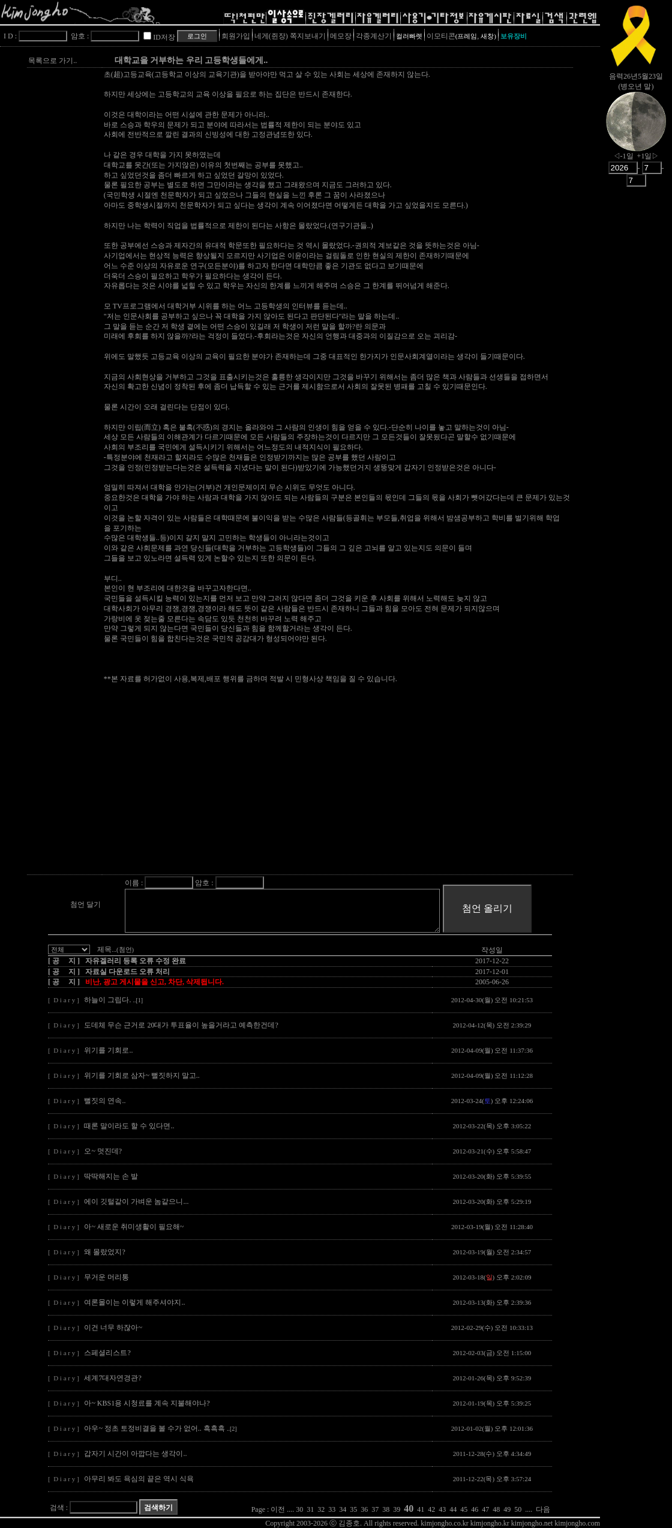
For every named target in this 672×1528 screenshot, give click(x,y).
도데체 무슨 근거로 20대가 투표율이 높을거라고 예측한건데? (181, 1025)
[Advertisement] (267, 789)
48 (496, 1509)
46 (474, 1509)
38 (385, 1509)
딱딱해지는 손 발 (111, 1176)
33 (331, 1509)
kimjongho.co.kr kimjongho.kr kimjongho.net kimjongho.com (510, 1523)
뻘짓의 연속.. (104, 1100)
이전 (278, 1509)
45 (463, 1509)
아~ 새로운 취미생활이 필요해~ (134, 1227)
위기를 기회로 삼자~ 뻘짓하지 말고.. (142, 1075)
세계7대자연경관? (112, 1378)
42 (431, 1509)
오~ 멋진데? (103, 1151)
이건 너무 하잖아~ (113, 1327)
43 (442, 1509)
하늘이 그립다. (113, 1000)
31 (310, 1509)
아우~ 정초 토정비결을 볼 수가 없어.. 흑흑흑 (160, 1428)
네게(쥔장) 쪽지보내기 (290, 36)
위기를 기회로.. (108, 1050)
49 (507, 1509)
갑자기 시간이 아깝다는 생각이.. (135, 1453)
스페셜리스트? (107, 1353)
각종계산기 (374, 36)
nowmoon (636, 131)
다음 (543, 1509)
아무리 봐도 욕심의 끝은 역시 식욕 (139, 1479)
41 (420, 1509)
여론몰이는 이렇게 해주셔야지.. (134, 1302)
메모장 (341, 36)
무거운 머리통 (106, 1277)
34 (342, 1509)
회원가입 (235, 36)
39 (396, 1509)
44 (453, 1509)
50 (517, 1509)
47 (485, 1509)
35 (353, 1509)
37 (375, 1509)
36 (364, 1509)
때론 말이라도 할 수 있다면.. (129, 1126)
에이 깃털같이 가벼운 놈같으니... (136, 1201)
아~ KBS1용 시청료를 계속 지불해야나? (146, 1403)
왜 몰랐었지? (104, 1252)
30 (299, 1509)
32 (321, 1509)
